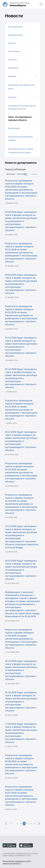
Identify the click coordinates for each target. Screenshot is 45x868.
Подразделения (15, 35)
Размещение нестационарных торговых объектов (22, 107)
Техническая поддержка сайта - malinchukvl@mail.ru (17, 861)
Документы (13, 68)
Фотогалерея (14, 51)
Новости (12, 43)
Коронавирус (14, 128)
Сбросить (35, 174)
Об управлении (15, 27)
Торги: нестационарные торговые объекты (20, 118)
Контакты (12, 59)
